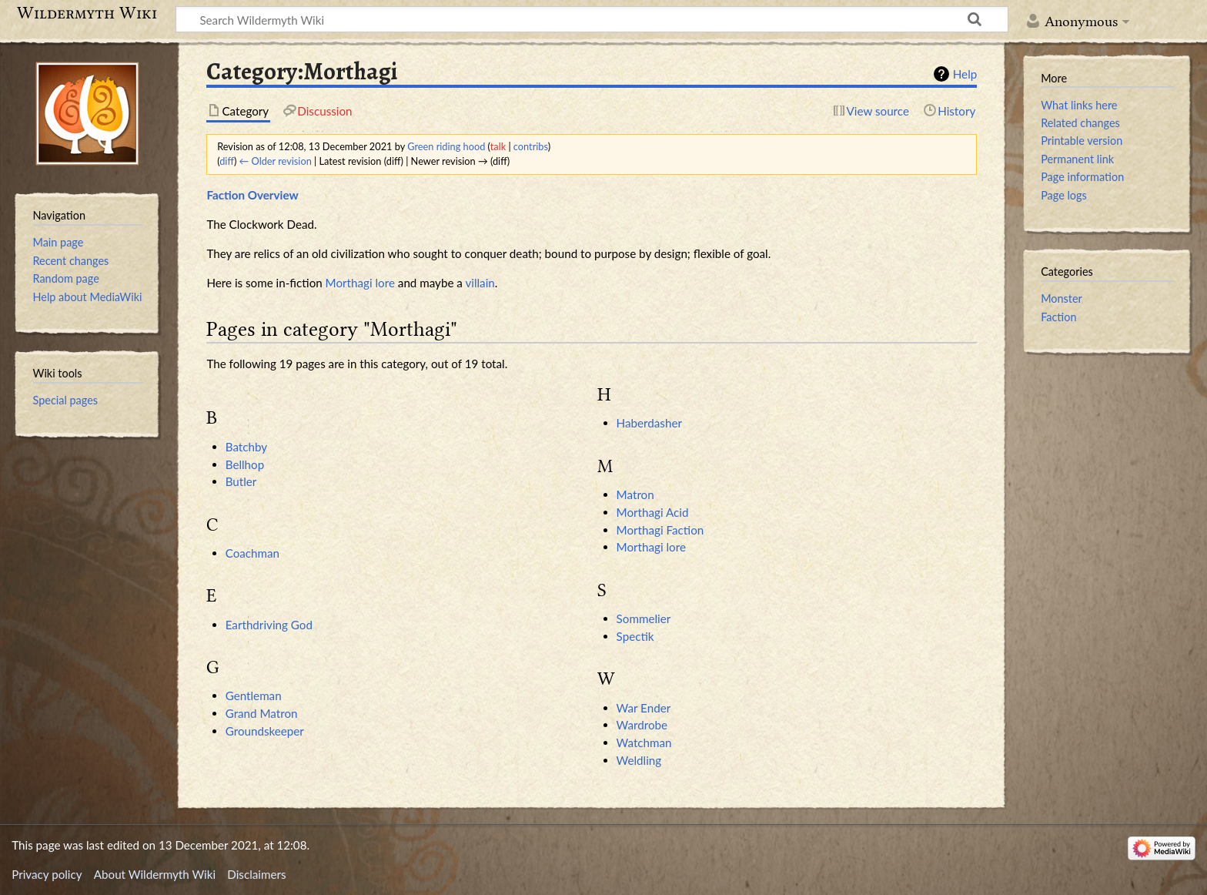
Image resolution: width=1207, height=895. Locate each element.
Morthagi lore (360, 283)
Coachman (252, 553)
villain (479, 283)
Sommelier (644, 618)
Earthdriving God (269, 625)
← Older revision (275, 161)
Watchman (644, 742)
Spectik (635, 636)
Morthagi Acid (653, 512)
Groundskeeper (265, 731)
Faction (1058, 316)
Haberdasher (649, 423)
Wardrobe (642, 725)
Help (965, 74)
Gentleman (254, 695)
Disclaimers (256, 874)
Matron (635, 494)
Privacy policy (47, 874)
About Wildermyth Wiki (155, 874)
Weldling (639, 760)
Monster (1061, 298)
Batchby (246, 447)
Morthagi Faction (660, 530)
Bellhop (245, 464)
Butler (241, 481)
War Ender (644, 708)
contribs (530, 146)
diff (226, 161)
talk (498, 146)
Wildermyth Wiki (87, 13)
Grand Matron (262, 713)
